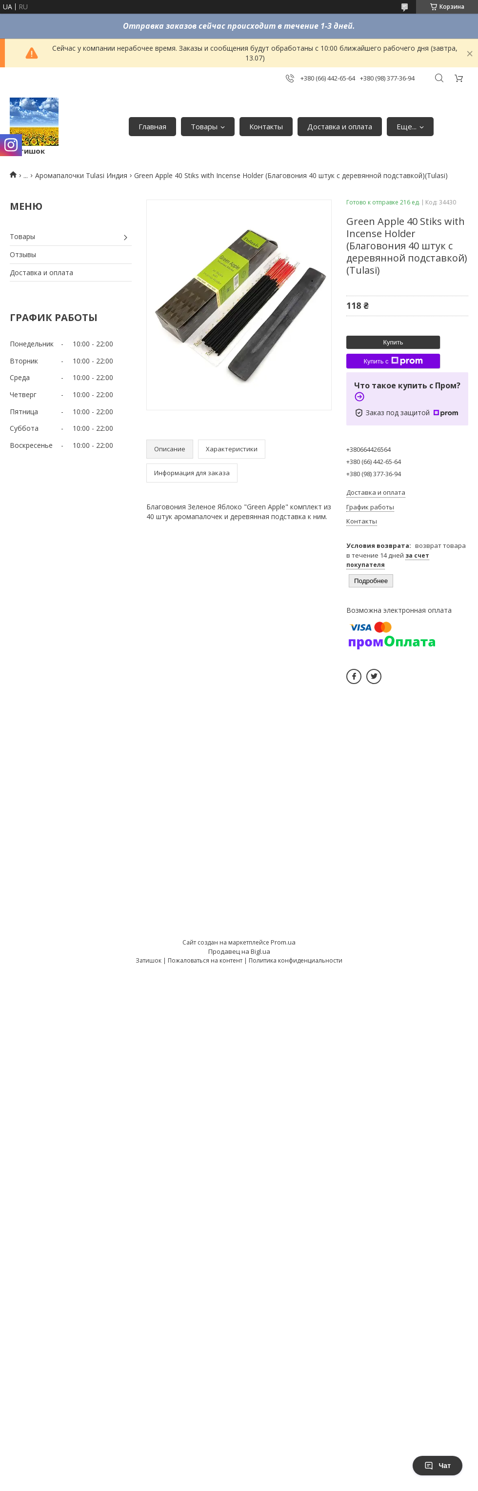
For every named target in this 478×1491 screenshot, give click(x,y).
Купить (393, 342)
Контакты (266, 126)
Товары (204, 126)
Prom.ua (283, 942)
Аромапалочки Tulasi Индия (81, 175)
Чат (437, 1465)
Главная (152, 126)
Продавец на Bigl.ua (239, 951)
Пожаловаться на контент (205, 960)
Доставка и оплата (339, 126)
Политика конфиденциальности (295, 960)
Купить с (392, 361)
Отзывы (23, 254)
